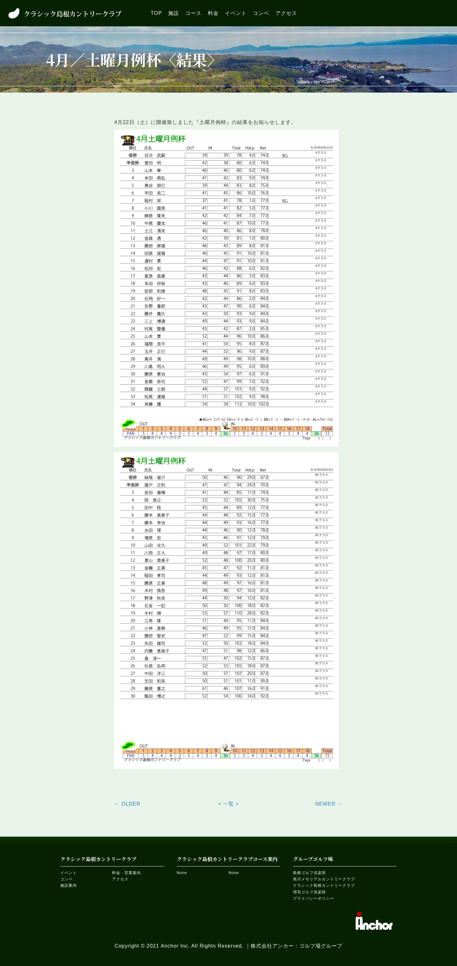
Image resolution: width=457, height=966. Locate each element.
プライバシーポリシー (313, 898)
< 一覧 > (228, 804)
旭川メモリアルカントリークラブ (324, 879)
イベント (68, 873)
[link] (156, 13)
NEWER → (329, 804)
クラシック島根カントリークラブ (324, 885)
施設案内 (68, 885)
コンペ (66, 879)
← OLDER (127, 804)
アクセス (120, 879)
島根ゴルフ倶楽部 (309, 873)
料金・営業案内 (126, 873)
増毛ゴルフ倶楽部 (309, 892)
